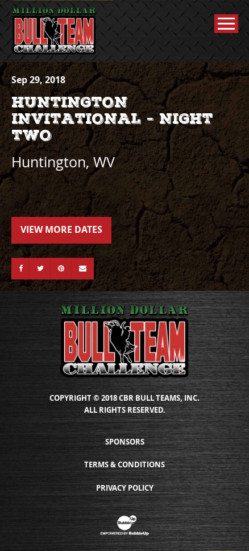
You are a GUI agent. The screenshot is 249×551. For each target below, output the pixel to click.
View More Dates (61, 229)
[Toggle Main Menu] (226, 23)
